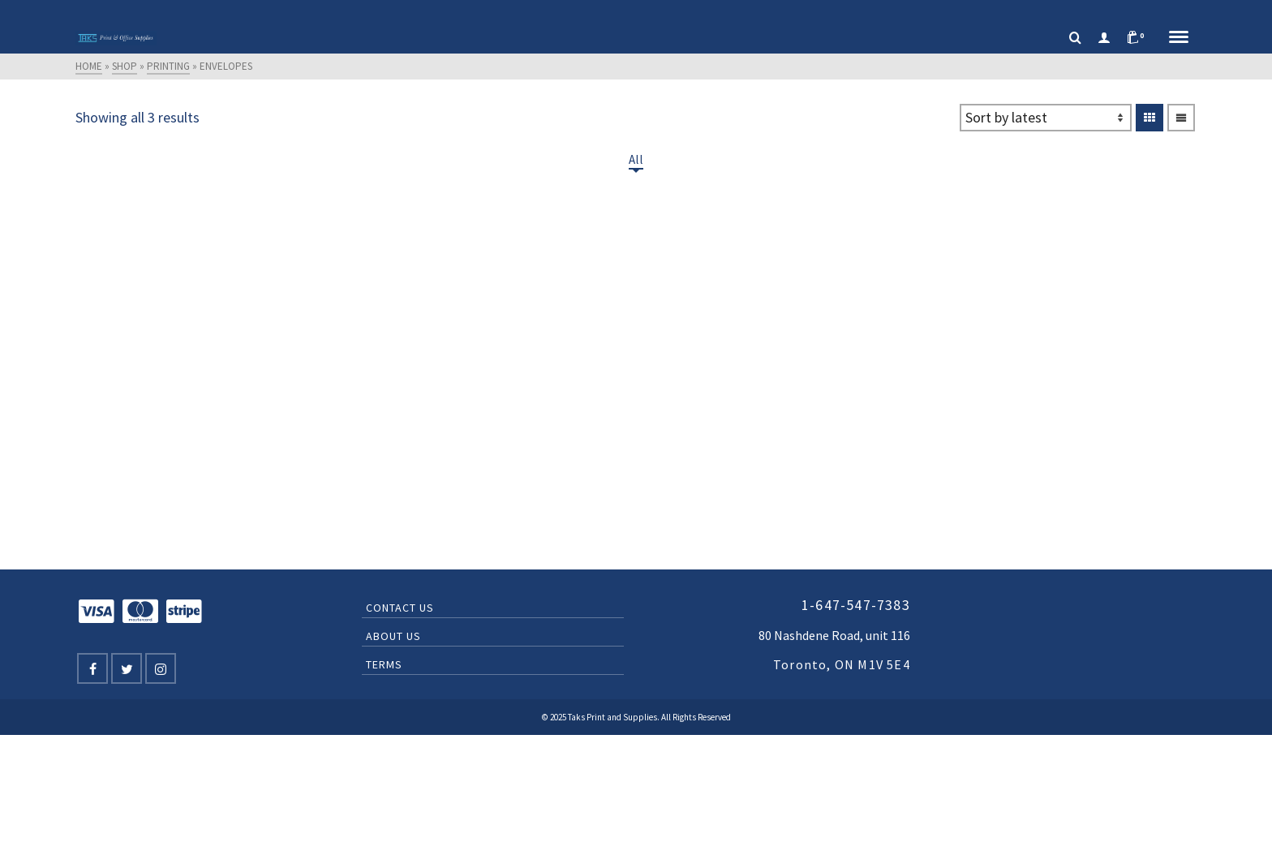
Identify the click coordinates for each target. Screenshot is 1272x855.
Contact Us (400, 607)
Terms (384, 664)
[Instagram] (160, 668)
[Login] (1104, 38)
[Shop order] (1046, 117)
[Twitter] (126, 668)
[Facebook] (92, 668)
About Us (393, 636)
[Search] (1075, 38)
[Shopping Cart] (1140, 38)
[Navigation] (1179, 38)
